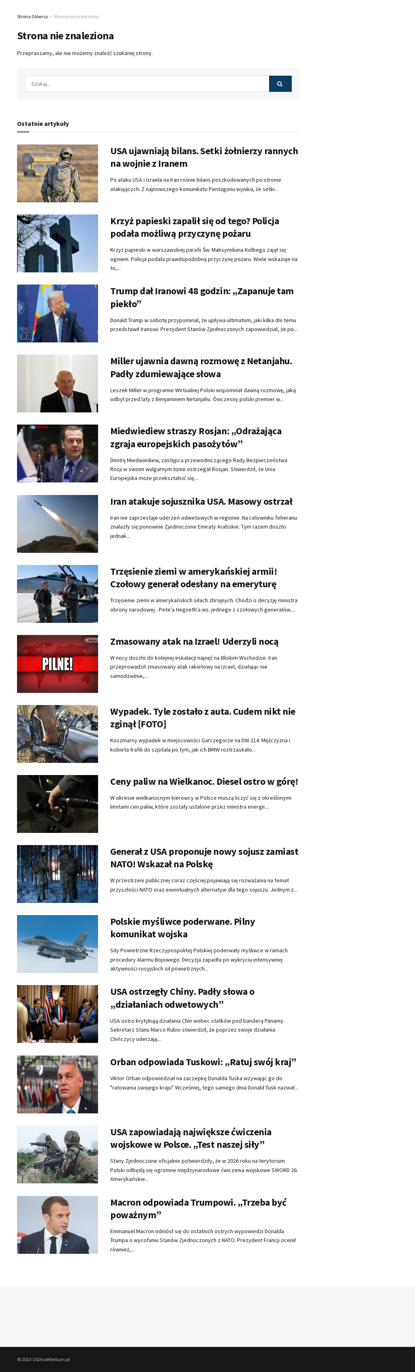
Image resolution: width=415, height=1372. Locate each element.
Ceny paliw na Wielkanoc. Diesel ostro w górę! (204, 781)
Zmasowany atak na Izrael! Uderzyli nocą (194, 641)
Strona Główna (32, 16)
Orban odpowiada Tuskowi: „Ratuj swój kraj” (203, 1062)
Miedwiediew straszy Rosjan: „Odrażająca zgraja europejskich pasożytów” (195, 437)
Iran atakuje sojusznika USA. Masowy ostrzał (201, 501)
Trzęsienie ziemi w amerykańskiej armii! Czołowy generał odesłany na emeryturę (193, 577)
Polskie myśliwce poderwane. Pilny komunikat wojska (182, 927)
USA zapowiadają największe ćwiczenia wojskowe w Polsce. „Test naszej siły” (191, 1138)
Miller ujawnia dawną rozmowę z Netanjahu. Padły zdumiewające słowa (201, 367)
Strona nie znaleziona (76, 16)
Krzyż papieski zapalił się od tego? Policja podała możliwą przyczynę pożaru (194, 227)
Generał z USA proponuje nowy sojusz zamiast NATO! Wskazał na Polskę (204, 857)
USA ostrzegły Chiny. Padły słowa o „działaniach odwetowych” (182, 997)
